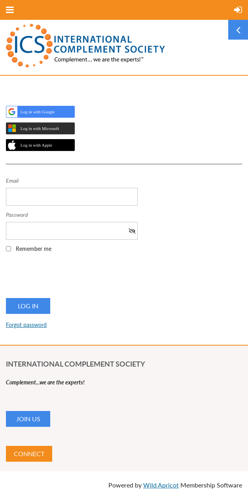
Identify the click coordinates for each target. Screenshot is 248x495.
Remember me (33, 248)
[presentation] (66, 277)
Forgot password (26, 324)
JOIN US (28, 418)
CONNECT (29, 453)
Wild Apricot (161, 485)
